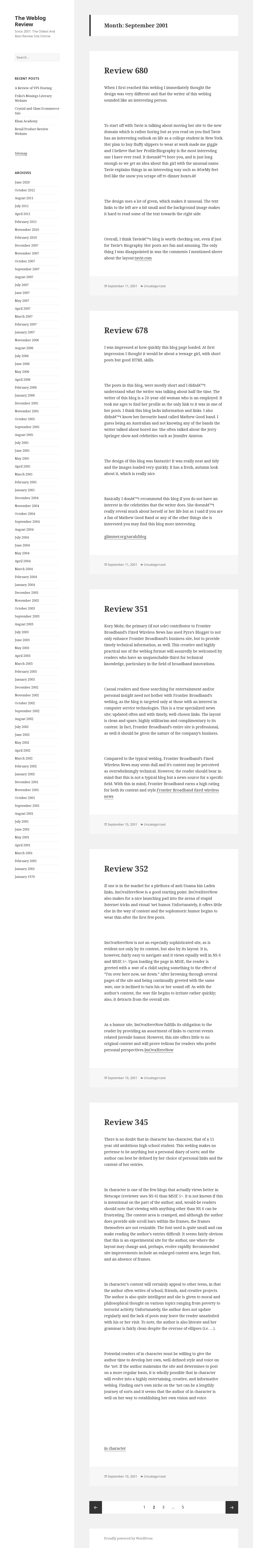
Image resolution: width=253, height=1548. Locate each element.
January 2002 (25, 774)
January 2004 (25, 585)
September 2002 (27, 711)
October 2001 (25, 798)
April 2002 (22, 750)
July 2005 (22, 443)
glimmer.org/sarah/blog (125, 536)
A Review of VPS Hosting (33, 88)
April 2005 (22, 466)
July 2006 (22, 356)
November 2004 (27, 506)
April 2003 (22, 656)
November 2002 (27, 695)
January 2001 (25, 869)
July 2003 (22, 632)
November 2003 (27, 600)
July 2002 (22, 727)
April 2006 (22, 379)
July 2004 (22, 537)
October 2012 (25, 190)
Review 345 (126, 1122)
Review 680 (126, 70)
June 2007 (22, 293)
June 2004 (22, 545)
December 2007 (26, 245)
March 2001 (24, 853)
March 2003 (24, 663)
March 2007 (24, 316)
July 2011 (22, 206)
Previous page (95, 1507)
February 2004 (26, 577)
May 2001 (22, 837)
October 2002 (25, 703)
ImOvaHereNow (158, 1049)
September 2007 (27, 269)
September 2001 (27, 805)
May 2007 (22, 300)
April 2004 (22, 561)
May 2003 (22, 648)
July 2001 (22, 821)
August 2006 (24, 348)
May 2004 (22, 553)
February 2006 (26, 387)
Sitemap (21, 153)
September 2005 (27, 427)
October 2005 (25, 419)
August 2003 (24, 624)
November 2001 (27, 790)
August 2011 (24, 198)
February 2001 (26, 861)
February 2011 (26, 222)
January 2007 (25, 332)
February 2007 (26, 324)
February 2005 (26, 482)
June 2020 (22, 182)
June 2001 (22, 829)
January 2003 (25, 679)
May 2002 (22, 742)
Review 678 (126, 330)
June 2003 (22, 640)
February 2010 (26, 237)
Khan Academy (26, 121)
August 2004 (24, 529)
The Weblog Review (30, 21)
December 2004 (26, 498)
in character (115, 1448)
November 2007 (27, 253)
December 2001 (26, 782)
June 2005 (22, 450)
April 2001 (22, 845)
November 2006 (27, 340)
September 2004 (27, 521)
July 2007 (22, 285)
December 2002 (26, 687)
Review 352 (126, 868)
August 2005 (24, 435)
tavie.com (143, 258)
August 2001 (24, 813)
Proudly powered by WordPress (128, 1538)
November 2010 (27, 229)
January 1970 (25, 877)
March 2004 (24, 569)
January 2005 (25, 490)
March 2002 (24, 758)
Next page (232, 1507)
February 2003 (26, 671)
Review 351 (126, 608)
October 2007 (25, 261)
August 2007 (24, 277)
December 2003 (26, 592)
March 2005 (24, 474)
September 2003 (27, 616)
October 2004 (25, 514)
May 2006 (22, 371)
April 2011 (22, 214)
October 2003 (25, 608)
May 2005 (22, 458)
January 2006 (25, 395)
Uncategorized (154, 286)
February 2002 (26, 766)
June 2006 (22, 364)
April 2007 (22, 308)
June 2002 (22, 734)
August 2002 (24, 719)
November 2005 (27, 411)
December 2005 (26, 403)
